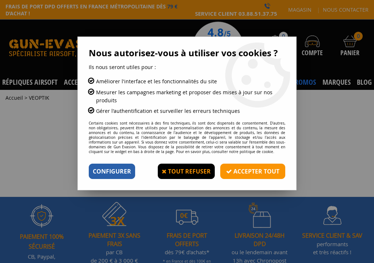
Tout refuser (186, 171)
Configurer (112, 171)
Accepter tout (252, 171)
